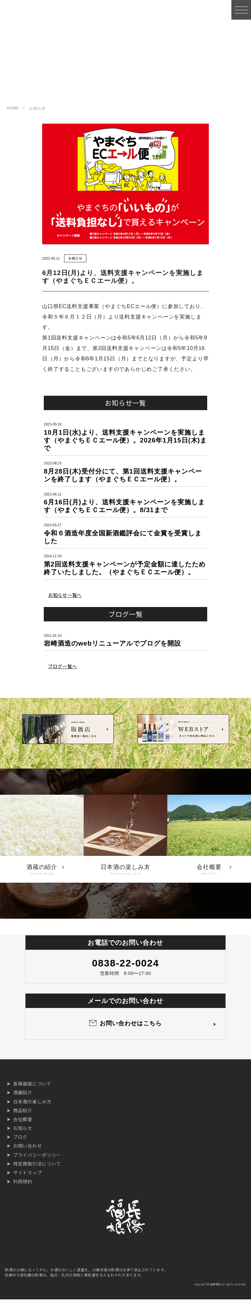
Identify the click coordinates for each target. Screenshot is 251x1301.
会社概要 (22, 1121)
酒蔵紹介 (22, 1094)
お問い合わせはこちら (130, 1025)
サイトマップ (27, 1174)
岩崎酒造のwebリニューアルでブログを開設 (112, 645)
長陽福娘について (32, 1085)
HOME (13, 110)
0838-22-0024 (125, 964)
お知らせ (75, 259)
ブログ (20, 1138)
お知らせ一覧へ (65, 596)
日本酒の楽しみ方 (32, 1103)
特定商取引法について (37, 1165)
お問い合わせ (27, 1147)
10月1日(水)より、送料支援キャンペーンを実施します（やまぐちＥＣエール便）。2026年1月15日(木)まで (125, 441)
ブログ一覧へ (62, 668)
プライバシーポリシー (37, 1156)
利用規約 (22, 1183)
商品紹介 (22, 1112)
